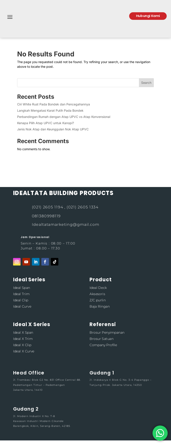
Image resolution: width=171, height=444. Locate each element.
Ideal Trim (21, 294)
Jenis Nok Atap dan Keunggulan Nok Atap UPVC (53, 129)
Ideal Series (29, 279)
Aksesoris (97, 294)
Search (146, 82)
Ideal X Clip (22, 345)
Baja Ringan (100, 306)
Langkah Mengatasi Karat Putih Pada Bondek (50, 110)
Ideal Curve (22, 306)
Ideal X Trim (23, 339)
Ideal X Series (31, 324)
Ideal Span (21, 288)
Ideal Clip (20, 300)
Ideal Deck (98, 288)
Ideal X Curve (23, 351)
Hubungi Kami (148, 15)
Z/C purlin (98, 300)
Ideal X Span (23, 332)
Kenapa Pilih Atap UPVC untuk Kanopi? (45, 123)
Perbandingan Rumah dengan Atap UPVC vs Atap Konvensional (63, 117)
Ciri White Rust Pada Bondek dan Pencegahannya (53, 104)
